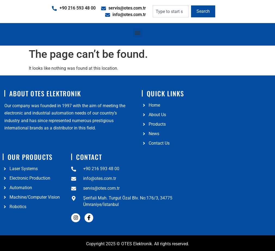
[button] (137, 32)
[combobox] (171, 11)
